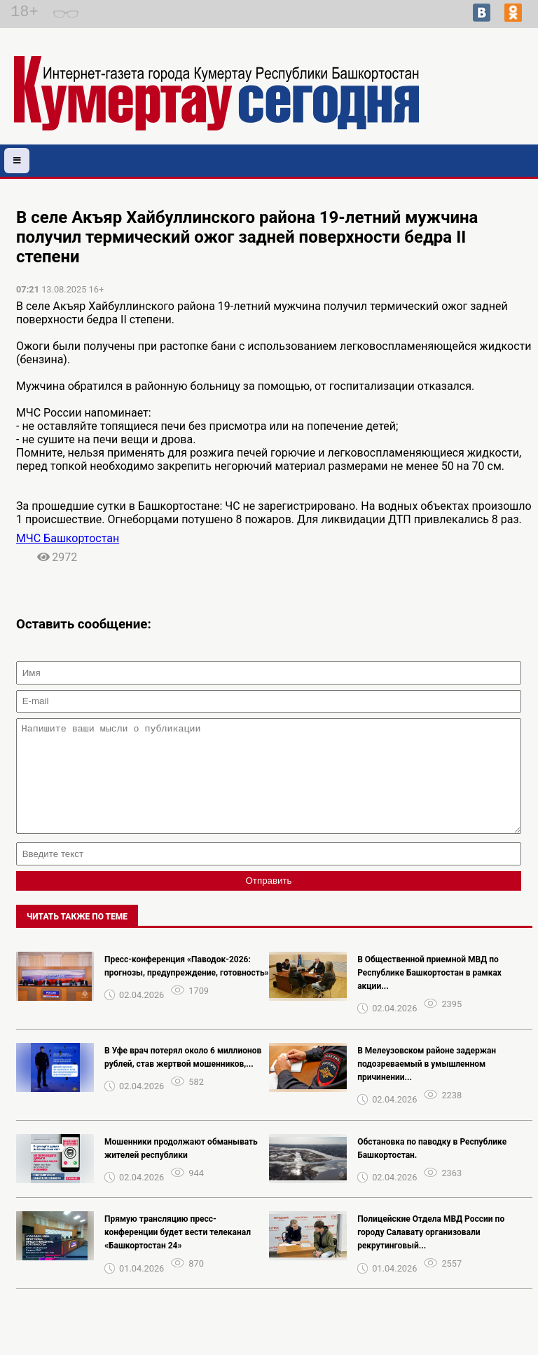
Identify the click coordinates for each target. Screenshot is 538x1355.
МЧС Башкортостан (67, 538)
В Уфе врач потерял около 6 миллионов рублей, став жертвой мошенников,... (182, 1078)
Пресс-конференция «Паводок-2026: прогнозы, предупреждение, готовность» (186, 987)
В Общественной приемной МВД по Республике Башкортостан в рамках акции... (429, 994)
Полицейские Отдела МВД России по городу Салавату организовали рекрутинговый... (430, 1253)
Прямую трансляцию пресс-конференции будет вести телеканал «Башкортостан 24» (177, 1253)
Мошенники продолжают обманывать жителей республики (181, 1169)
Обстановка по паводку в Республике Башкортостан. (431, 1169)
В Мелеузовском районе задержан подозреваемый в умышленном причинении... (426, 1085)
